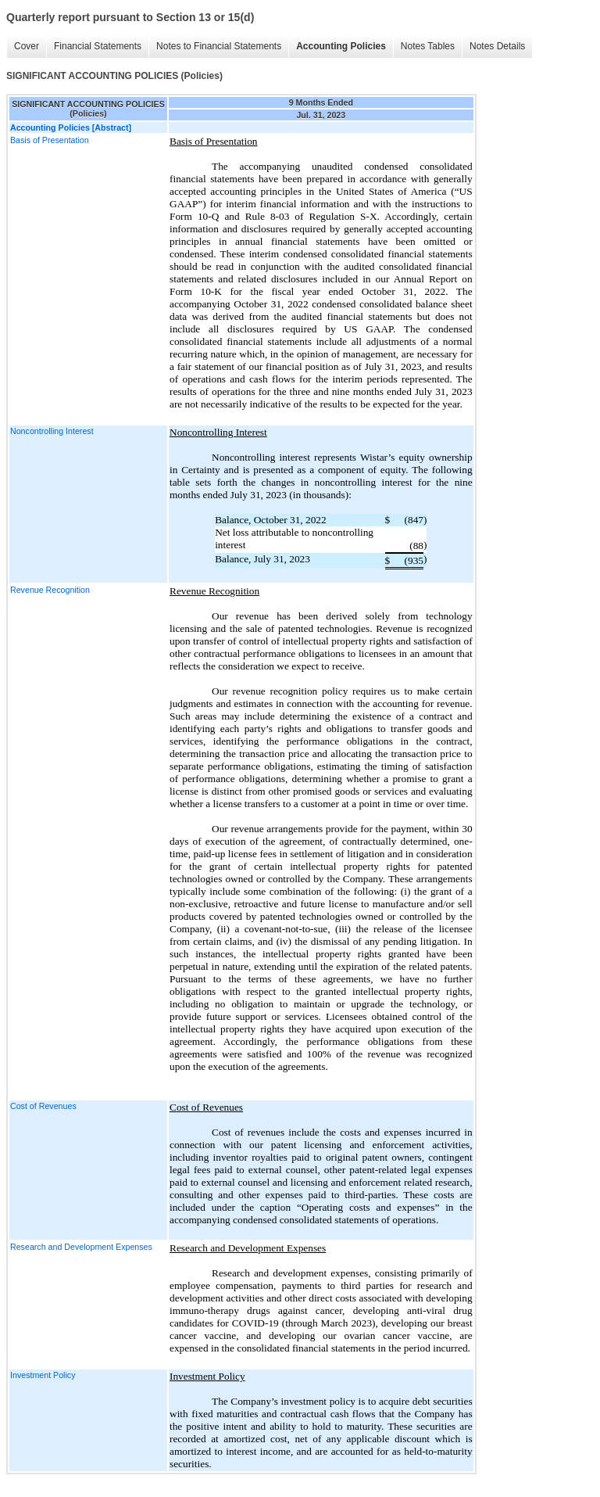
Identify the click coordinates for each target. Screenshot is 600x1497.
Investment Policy (43, 1375)
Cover (22, 46)
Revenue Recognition (50, 589)
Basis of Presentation (49, 140)
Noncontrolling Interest (52, 431)
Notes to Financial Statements (214, 46)
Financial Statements (93, 46)
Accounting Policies (337, 46)
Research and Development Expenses (81, 1246)
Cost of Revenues (43, 1106)
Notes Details (493, 46)
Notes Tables (424, 46)
